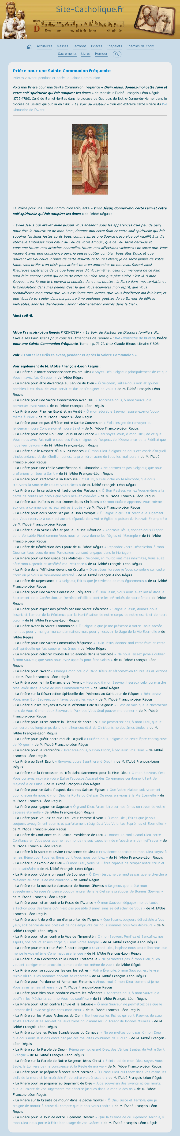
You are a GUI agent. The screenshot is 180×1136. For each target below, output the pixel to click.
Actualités (44, 46)
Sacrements (67, 54)
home (29, 47)
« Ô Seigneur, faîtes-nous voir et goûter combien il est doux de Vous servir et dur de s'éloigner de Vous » (85, 386)
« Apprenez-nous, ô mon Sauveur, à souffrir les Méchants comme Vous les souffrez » (86, 996)
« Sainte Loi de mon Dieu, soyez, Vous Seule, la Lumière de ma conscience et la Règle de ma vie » (88, 1064)
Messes (62, 46)
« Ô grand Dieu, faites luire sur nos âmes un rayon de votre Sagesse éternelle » (89, 810)
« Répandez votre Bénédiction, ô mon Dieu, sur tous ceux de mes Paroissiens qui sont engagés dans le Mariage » (88, 550)
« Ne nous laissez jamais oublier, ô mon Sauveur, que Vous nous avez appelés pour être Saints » (89, 657)
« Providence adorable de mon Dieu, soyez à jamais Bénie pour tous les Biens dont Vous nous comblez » (90, 855)
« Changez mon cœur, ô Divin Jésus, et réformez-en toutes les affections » (90, 674)
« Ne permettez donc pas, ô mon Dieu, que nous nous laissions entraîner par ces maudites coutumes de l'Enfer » (87, 1036)
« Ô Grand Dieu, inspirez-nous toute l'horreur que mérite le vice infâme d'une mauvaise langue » (90, 951)
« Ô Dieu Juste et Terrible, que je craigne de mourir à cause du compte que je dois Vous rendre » (85, 1103)
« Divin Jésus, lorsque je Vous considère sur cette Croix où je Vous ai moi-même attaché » (89, 573)
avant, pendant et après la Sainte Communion (64, 78)
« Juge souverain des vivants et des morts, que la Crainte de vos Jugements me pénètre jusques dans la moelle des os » (87, 1086)
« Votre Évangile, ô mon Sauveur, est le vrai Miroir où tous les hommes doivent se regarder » (86, 974)
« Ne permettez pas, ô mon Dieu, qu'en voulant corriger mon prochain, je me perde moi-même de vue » (86, 962)
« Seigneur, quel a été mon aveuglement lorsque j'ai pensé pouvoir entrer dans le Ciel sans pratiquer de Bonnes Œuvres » (88, 889)
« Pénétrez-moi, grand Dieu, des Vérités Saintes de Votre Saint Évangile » (89, 1053)
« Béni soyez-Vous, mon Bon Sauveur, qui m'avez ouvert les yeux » (87, 697)
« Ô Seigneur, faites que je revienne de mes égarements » (101, 581)
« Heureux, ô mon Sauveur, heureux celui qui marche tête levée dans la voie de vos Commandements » (89, 686)
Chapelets (114, 46)
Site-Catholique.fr (90, 10)
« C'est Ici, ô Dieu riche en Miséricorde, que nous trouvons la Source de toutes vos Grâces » (84, 482)
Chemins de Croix (140, 46)
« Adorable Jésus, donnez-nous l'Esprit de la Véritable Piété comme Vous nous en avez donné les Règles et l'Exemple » (88, 533)
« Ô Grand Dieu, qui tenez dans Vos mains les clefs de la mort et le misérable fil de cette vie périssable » (89, 1075)
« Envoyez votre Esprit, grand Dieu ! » (85, 762)
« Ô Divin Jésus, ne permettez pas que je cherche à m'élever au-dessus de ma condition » (90, 878)
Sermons (79, 46)
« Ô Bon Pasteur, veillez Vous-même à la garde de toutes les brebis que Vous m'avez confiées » (88, 494)
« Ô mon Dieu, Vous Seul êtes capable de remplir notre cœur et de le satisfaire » (89, 866)
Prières (96, 46)
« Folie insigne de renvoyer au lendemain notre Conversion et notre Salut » (82, 426)
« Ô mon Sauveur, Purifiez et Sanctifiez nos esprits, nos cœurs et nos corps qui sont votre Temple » (88, 940)
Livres (85, 54)
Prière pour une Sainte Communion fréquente (62, 71)
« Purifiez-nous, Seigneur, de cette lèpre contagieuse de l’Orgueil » (90, 742)
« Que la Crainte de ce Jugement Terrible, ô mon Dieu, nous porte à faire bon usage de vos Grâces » (88, 1120)
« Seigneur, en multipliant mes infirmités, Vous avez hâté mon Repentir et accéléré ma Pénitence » (88, 561)
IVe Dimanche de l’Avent (135, 338)
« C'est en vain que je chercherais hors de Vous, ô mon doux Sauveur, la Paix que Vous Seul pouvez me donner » (90, 708)
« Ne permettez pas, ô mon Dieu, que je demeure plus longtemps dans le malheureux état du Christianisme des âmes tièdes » (87, 725)
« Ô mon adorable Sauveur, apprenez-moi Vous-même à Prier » (86, 415)
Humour (101, 54)
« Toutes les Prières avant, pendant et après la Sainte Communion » (79, 355)
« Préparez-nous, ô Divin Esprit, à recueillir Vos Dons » (104, 750)
